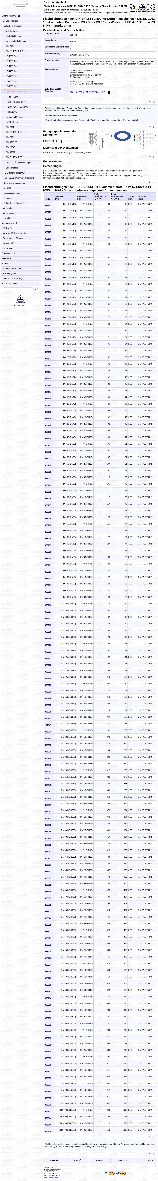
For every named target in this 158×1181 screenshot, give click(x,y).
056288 (48, 1012)
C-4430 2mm (12, 76)
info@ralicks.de (53, 1177)
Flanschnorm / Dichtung (13, 238)
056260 (48, 838)
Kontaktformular (12, 268)
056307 (48, 1071)
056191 (48, 359)
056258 (48, 832)
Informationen (9, 223)
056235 (48, 738)
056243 (48, 778)
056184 (48, 292)
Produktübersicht (9, 248)
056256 (48, 825)
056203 (48, 479)
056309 (48, 1078)
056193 (48, 365)
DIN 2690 (10, 46)
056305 (48, 1065)
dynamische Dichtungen (14, 183)
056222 (48, 665)
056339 (48, 1105)
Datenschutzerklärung (12, 278)
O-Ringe (7, 188)
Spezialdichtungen (12, 193)
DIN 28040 (10, 147)
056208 (48, 525)
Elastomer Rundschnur (15, 173)
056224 (48, 678)
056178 (48, 245)
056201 (48, 445)
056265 (48, 858)
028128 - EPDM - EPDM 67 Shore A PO (91, 92)
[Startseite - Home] (20, 5)
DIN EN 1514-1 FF (14, 157)
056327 (48, 932)
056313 (48, 878)
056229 (48, 692)
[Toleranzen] (61, 141)
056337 (48, 1098)
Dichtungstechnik (10, 21)
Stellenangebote (10, 273)
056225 (48, 705)
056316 (48, 892)
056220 (48, 645)
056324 (48, 918)
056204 (48, 485)
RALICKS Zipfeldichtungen (18, 163)
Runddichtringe (11, 168)
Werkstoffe (7, 228)
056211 (48, 565)
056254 (48, 818)
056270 (48, 952)
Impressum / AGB (9, 283)
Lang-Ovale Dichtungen (16, 41)
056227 (48, 718)
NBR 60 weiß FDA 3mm (17, 107)
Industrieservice (10, 213)
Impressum (122, 1160)
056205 (48, 492)
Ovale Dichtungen (13, 36)
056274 (48, 965)
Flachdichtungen (12, 31)
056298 (48, 1045)
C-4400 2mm (12, 66)
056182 (48, 285)
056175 (48, 212)
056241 (48, 772)
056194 (48, 372)
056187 (48, 325)
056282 (48, 992)
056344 (48, 1118)
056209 (48, 532)
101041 (48, 725)
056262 (48, 845)
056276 (48, 972)
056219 (48, 638)
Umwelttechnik (9, 218)
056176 (48, 239)
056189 (48, 332)
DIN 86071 (10, 152)
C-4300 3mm (12, 61)
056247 (48, 792)
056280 (48, 985)
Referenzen (7, 258)
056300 (48, 1051)
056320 (48, 905)
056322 (48, 912)
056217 (48, 612)
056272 (48, 958)
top (152, 101)
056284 (48, 998)
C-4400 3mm (12, 71)
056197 (48, 405)
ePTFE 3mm (12, 122)
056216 (48, 605)
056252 (48, 812)
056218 (48, 625)
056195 (48, 399)
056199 (48, 439)
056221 (48, 652)
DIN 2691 (10, 127)
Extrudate (8, 198)
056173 (48, 206)
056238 (48, 758)
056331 (48, 945)
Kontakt (5, 263)
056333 (48, 1085)
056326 (48, 925)
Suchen (76, 1160)
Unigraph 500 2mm (15, 117)
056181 (48, 279)
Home (54, 1160)
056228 (48, 685)
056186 (48, 319)
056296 (48, 1038)
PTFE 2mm (12, 112)
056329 (48, 938)
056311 (48, 872)
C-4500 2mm (12, 81)
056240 (48, 765)
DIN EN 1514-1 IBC (14, 51)
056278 (48, 978)
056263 (48, 852)
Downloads (8, 253)
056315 (48, 885)
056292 (48, 1025)
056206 (48, 519)
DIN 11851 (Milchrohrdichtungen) (19, 178)
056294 (48, 1032)
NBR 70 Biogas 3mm (16, 102)
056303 (48, 1058)
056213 (48, 572)
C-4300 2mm (12, 56)
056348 (48, 1131)
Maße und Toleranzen (14, 233)
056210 (48, 559)
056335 (48, 1091)
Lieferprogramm (11, 16)
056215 (48, 599)
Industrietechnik (10, 208)
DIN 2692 (10, 137)
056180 (48, 252)
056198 (48, 412)
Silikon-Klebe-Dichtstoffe (14, 203)
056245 (48, 785)
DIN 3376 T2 (11, 142)
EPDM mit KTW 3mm (16, 92)
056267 (48, 865)
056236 (48, 752)
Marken (8, 243)
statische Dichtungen (13, 26)
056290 (48, 1018)
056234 (48, 732)
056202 (48, 452)
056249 (48, 798)
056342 (48, 1111)
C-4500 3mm (12, 86)
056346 (48, 1125)
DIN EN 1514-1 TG (14, 132)
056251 (48, 805)
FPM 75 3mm (13, 97)
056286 (48, 1005)
